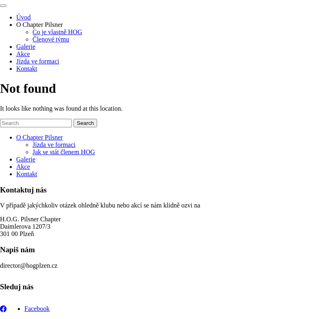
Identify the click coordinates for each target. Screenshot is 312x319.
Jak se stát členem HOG (63, 152)
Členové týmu (50, 39)
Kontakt (26, 68)
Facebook (37, 308)
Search (85, 123)
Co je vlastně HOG (57, 31)
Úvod (23, 17)
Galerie (25, 46)
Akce (23, 53)
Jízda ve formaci (37, 61)
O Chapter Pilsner (39, 24)
